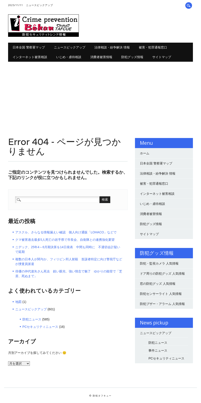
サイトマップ (161, 57)
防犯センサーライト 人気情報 (161, 294)
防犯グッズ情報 (132, 57)
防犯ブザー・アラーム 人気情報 (162, 304)
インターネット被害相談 (30, 57)
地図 (18, 302)
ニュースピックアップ (39, 5)
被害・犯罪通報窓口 (153, 47)
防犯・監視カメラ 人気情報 (159, 263)
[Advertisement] (100, 95)
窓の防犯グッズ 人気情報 (157, 283)
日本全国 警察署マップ (29, 47)
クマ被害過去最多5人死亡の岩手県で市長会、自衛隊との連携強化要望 (65, 239)
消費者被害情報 (101, 57)
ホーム (144, 153)
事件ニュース (157, 350)
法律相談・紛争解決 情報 (112, 47)
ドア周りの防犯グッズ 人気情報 (162, 273)
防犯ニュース (31, 319)
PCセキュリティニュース (40, 327)
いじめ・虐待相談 (68, 57)
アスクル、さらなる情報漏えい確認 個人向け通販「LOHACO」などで (66, 232)
